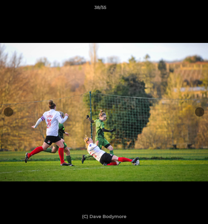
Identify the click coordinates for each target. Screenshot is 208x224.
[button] (185, 9)
